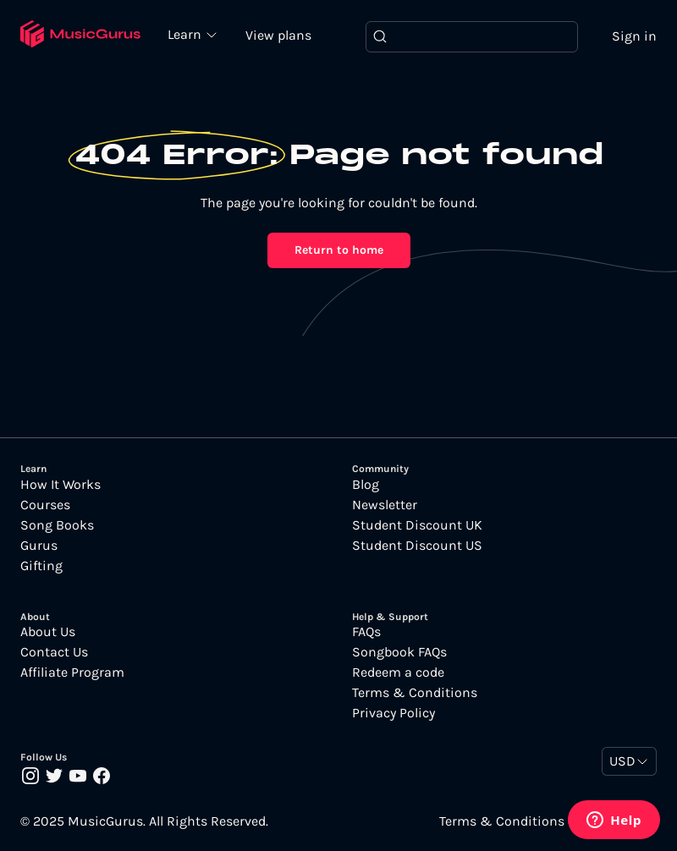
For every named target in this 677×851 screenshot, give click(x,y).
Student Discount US (417, 545)
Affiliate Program (72, 672)
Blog (365, 484)
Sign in (634, 36)
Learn (186, 33)
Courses (45, 505)
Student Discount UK (417, 525)
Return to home (338, 250)
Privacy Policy (393, 713)
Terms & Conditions (414, 693)
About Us (47, 632)
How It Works (60, 484)
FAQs (366, 632)
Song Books (57, 525)
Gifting (41, 566)
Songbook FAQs (399, 652)
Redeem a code (398, 672)
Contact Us (54, 652)
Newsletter (384, 505)
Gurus (39, 545)
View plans (278, 35)
